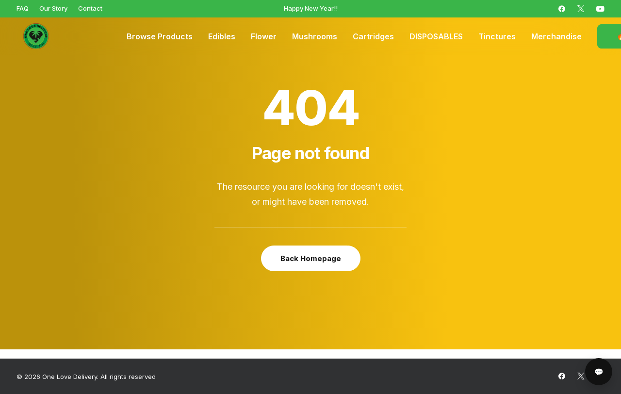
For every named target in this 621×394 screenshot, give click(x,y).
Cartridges (373, 36)
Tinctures (497, 36)
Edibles (221, 36)
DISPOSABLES (436, 36)
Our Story (53, 8)
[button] (562, 8)
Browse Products (160, 36)
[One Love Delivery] (31, 36)
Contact (90, 8)
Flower (264, 36)
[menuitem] (22, 8)
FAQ (22, 8)
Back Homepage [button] (310, 258)
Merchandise (556, 36)
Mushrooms (314, 36)
